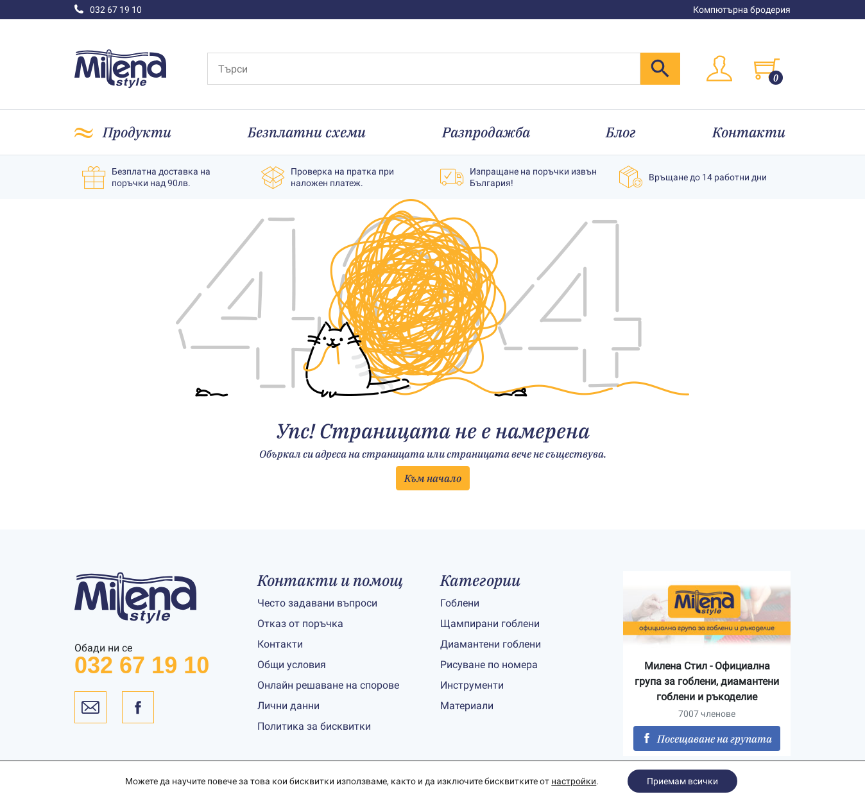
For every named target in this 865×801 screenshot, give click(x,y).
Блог (621, 132)
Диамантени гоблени (490, 644)
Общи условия (291, 665)
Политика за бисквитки (314, 726)
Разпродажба (486, 132)
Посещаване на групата (707, 738)
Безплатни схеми (307, 132)
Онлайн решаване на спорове (328, 685)
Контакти (748, 132)
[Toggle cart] (767, 69)
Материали (466, 706)
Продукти (137, 132)
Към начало (432, 478)
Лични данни (288, 706)
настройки (573, 781)
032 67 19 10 (108, 9)
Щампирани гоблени (490, 623)
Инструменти (472, 685)
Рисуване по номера (489, 665)
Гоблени (459, 603)
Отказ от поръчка (300, 623)
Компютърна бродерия (742, 9)
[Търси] (423, 69)
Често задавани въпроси (317, 603)
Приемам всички (682, 781)
